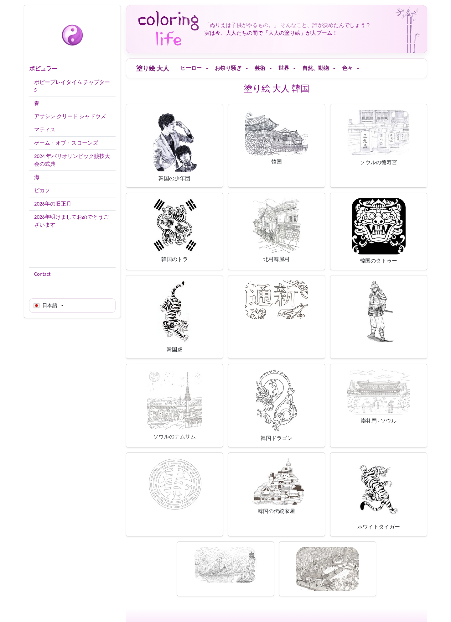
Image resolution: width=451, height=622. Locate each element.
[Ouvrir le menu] (207, 68)
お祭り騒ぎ (228, 68)
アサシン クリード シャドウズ (70, 116)
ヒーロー (191, 68)
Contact (42, 274)
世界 (283, 68)
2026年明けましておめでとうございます (71, 221)
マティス (44, 129)
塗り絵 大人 (152, 68)
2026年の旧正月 (52, 204)
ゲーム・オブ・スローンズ (66, 143)
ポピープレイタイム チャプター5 (72, 86)
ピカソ (42, 190)
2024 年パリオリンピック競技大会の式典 (72, 160)
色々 (347, 68)
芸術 (260, 68)
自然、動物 (315, 68)
